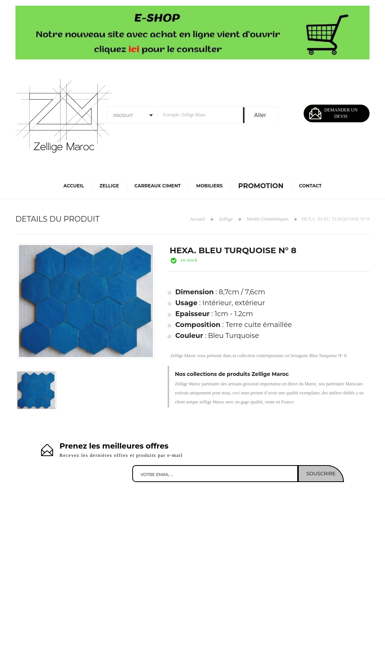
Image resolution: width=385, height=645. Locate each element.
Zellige (109, 186)
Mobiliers (209, 186)
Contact (310, 186)
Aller (260, 115)
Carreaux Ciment (157, 186)
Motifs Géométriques (268, 219)
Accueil (73, 186)
